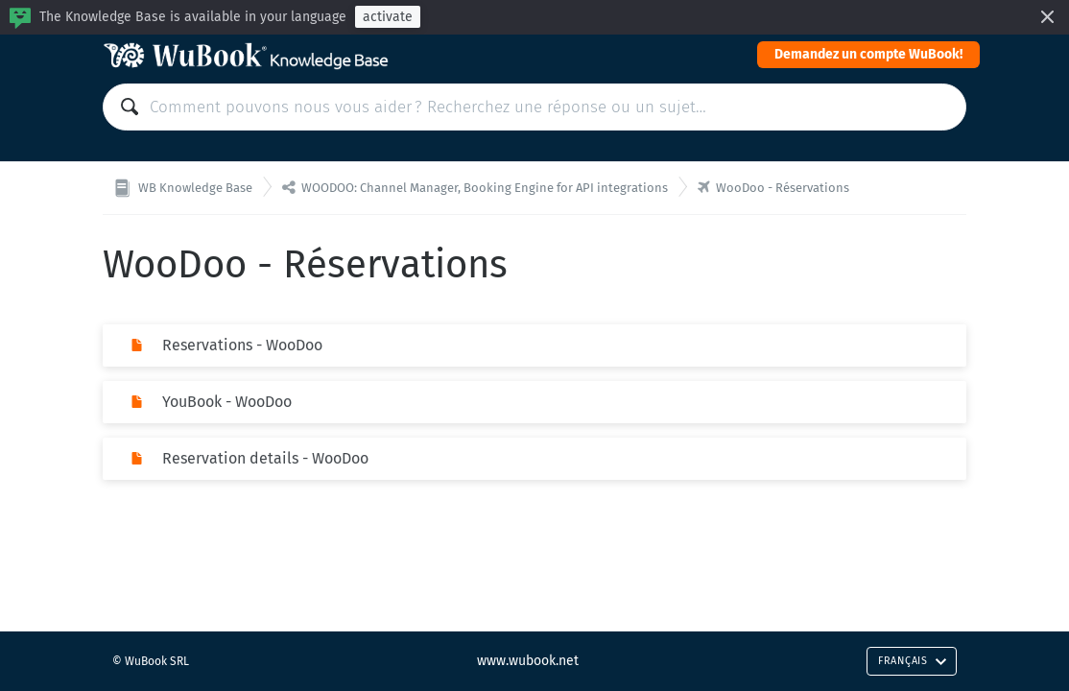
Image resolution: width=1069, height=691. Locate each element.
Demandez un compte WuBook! (868, 54)
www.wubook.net (528, 661)
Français (912, 661)
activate (388, 17)
